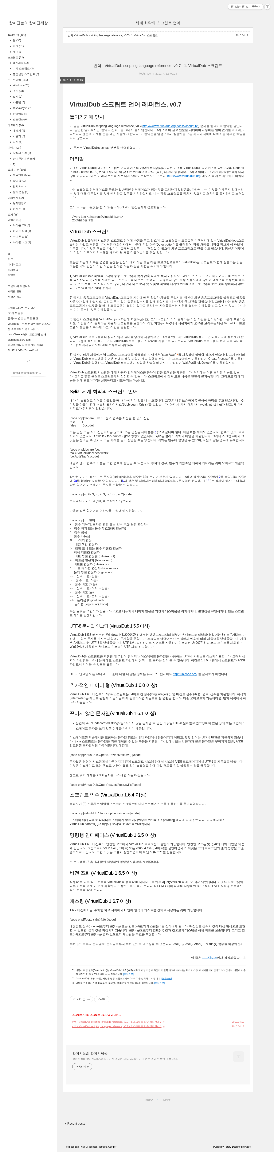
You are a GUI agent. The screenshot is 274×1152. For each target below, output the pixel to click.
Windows (20, 85)
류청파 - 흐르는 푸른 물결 (23, 318)
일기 (13, 214)
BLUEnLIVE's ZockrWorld (23, 350)
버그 (18, 46)
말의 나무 (17, 169)
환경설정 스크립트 (25, 74)
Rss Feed (69, 1147)
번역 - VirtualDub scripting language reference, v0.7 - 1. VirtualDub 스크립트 (113, 35)
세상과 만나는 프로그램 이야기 (26, 345)
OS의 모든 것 (16, 313)
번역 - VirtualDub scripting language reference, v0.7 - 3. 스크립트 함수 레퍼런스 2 (117, 1021)
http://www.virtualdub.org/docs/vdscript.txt (170, 126)
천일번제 (21, 175)
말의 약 (19, 186)
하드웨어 (16, 125)
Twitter (83, 1147)
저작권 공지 (15, 296)
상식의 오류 (21, 152)
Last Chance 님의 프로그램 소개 (27, 334)
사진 (17, 141)
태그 (10, 259)
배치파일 (20, 62)
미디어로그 (14, 264)
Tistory (227, 1147)
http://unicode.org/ (185, 674)
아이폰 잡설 (21, 230)
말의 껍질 (20, 192)
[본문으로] (128, 974)
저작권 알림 (15, 291)
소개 (18, 90)
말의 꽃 (19, 180)
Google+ (112, 1147)
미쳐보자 (16, 197)
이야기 (14, 147)
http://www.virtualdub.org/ (184, 175)
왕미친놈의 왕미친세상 (28, 23)
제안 (17, 51)
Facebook (92, 1147)
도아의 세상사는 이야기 (22, 307)
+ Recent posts (75, 1123)
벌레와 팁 (17, 35)
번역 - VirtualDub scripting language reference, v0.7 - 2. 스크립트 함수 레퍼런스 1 (117, 1026)
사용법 (18, 102)
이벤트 (18, 208)
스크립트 (16, 57)
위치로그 (13, 269)
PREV (148, 1100)
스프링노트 (209, 957)
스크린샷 (20, 119)
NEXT (166, 1100)
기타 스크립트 (23, 68)
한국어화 (20, 113)
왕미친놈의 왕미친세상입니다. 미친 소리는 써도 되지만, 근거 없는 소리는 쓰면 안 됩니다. (125, 1058)
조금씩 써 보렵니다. (19, 286)
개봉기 (18, 130)
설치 (17, 96)
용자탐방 (20, 203)
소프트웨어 (18, 79)
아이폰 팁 (20, 236)
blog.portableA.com (19, 339)
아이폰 (14, 219)
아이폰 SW (21, 225)
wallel (248, 1147)
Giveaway (22, 108)
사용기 (18, 136)
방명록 (12, 275)
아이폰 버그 (21, 242)
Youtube (103, 1147)
